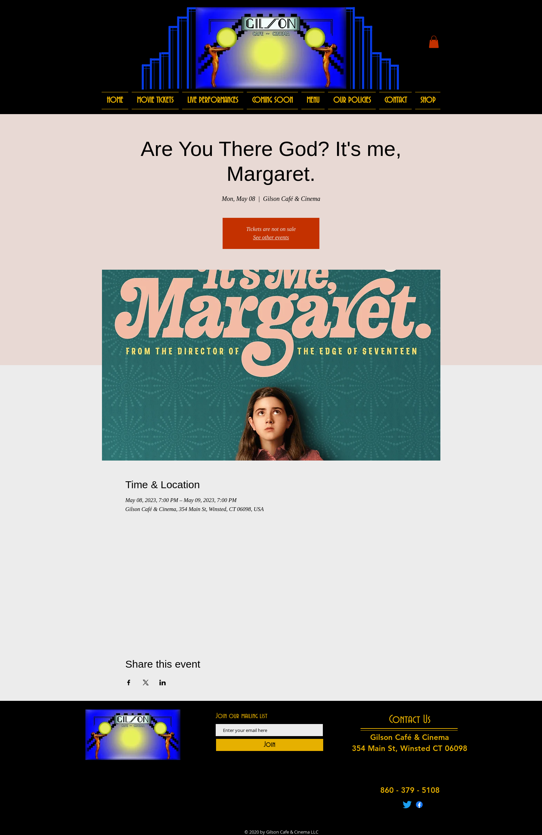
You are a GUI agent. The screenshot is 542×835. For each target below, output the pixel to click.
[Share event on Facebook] (128, 682)
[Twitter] (407, 804)
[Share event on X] (145, 682)
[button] (434, 42)
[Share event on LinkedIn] (162, 682)
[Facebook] (419, 804)
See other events (271, 237)
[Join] (269, 745)
